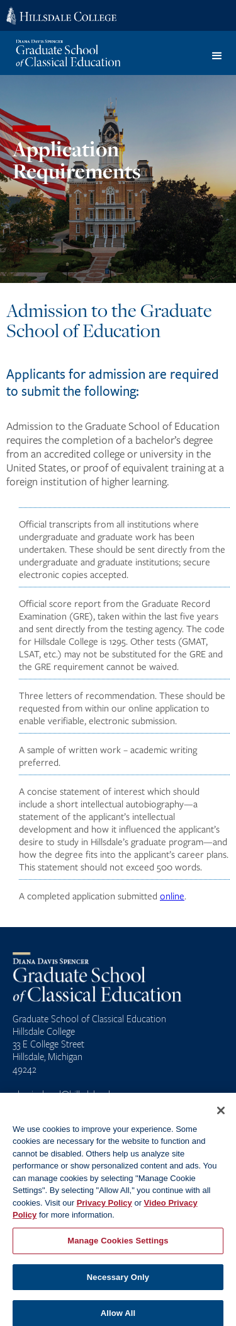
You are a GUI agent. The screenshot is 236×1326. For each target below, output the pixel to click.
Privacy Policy (104, 1208)
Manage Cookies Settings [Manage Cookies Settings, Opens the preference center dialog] (117, 1246)
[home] (73, 53)
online (172, 895)
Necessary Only (118, 1283)
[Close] (221, 1116)
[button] (217, 56)
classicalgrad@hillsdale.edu (64, 1094)
